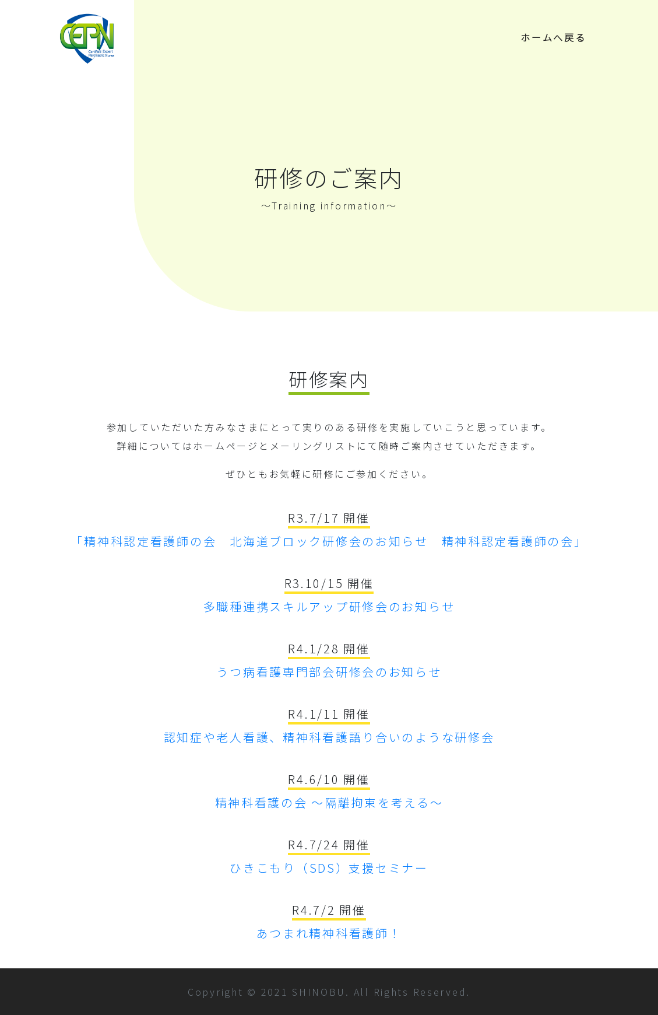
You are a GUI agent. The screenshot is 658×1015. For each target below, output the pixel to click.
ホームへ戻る (553, 37)
